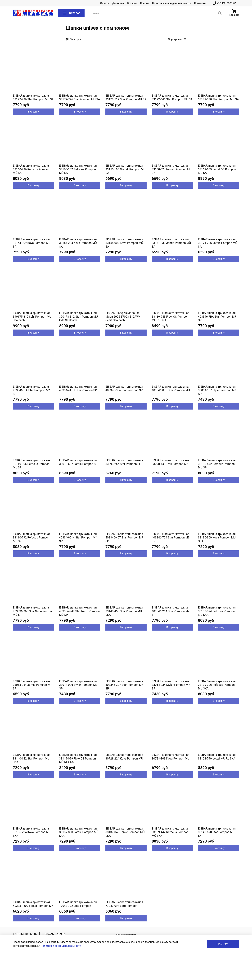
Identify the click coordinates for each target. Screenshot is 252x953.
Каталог (71, 13)
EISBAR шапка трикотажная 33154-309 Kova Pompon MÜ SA (31, 243)
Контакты (200, 3)
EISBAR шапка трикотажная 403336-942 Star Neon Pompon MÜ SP (79, 611)
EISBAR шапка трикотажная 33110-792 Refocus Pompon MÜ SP (31, 537)
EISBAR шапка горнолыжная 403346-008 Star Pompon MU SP (171, 390)
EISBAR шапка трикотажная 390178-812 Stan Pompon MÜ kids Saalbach (78, 316)
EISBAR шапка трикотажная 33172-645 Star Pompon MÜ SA (172, 97)
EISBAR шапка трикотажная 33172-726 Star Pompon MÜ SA (79, 97)
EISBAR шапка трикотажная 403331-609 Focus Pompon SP (33, 903)
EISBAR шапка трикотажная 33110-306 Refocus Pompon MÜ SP (31, 463)
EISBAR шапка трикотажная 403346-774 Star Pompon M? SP (170, 537)
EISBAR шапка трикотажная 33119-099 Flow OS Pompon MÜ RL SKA (78, 758)
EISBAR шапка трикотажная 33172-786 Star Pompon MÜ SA (33, 97)
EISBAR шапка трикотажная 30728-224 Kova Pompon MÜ (124, 756)
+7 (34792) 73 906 (53, 934)
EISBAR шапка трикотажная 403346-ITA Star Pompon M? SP (31, 390)
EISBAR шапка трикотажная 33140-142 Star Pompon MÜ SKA (31, 758)
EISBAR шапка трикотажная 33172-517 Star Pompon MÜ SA (125, 97)
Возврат (132, 3)
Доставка (118, 3)
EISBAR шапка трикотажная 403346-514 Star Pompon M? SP (78, 537)
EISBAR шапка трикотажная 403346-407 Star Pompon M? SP (124, 537)
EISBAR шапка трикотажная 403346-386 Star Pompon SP (124, 388)
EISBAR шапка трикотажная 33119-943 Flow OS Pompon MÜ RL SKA (170, 316)
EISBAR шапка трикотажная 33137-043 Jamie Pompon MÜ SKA (125, 832)
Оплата (104, 3)
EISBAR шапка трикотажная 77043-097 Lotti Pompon (124, 903)
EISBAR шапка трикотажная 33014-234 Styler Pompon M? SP (171, 684)
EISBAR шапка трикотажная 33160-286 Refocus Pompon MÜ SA (31, 169)
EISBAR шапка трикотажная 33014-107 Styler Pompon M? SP (217, 390)
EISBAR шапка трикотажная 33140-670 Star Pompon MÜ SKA (217, 832)
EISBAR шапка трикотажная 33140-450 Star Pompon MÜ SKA (124, 611)
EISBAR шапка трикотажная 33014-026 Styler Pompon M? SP (78, 684)
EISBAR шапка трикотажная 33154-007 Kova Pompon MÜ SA (124, 243)
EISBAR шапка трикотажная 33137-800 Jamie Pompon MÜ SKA (78, 832)
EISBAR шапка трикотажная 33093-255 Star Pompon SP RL (125, 462)
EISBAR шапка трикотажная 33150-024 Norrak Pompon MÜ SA (172, 169)
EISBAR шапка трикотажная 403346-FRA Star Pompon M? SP (217, 316)
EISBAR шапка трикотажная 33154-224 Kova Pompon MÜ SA (78, 243)
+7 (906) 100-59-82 (25, 934)
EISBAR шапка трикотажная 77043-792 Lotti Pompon (78, 903)
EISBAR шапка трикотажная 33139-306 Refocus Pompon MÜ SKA (217, 684)
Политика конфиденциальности (171, 3)
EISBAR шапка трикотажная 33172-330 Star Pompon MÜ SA (218, 97)
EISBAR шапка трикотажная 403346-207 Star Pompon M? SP (124, 684)
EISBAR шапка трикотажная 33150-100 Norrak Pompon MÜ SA (125, 169)
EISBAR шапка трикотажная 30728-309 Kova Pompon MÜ (170, 756)
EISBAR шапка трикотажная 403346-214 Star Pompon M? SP (170, 611)
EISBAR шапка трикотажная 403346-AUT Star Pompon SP (78, 388)
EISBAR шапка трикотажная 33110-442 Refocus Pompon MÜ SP (217, 463)
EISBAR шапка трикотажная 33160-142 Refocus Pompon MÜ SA (78, 169)
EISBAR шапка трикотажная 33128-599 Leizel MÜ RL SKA (217, 756)
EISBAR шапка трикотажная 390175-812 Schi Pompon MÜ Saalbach (32, 316)
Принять (222, 944)
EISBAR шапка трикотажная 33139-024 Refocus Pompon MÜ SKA (217, 611)
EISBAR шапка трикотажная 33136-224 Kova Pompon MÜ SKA (31, 832)
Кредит (144, 3)
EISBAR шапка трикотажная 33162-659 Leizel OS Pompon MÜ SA (217, 169)
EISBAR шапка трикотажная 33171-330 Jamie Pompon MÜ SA (171, 243)
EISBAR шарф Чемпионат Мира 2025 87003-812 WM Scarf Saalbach (122, 316)
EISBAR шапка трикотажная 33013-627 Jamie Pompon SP (78, 462)
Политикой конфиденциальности (61, 945)
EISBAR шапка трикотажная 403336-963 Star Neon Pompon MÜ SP (33, 611)
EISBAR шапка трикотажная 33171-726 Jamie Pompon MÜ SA (217, 243)
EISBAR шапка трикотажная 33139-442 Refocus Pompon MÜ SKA (170, 832)
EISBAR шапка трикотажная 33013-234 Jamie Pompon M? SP (32, 684)
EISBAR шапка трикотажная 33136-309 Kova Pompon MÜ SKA (217, 537)
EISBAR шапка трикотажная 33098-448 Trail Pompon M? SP (172, 462)
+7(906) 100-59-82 (224, 3)
